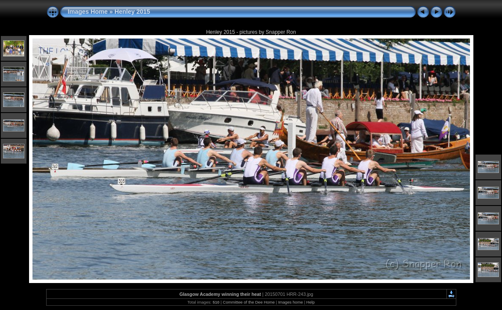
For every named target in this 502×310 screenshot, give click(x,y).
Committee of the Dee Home (249, 302)
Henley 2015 (132, 11)
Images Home (88, 11)
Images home (290, 302)
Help (310, 302)
